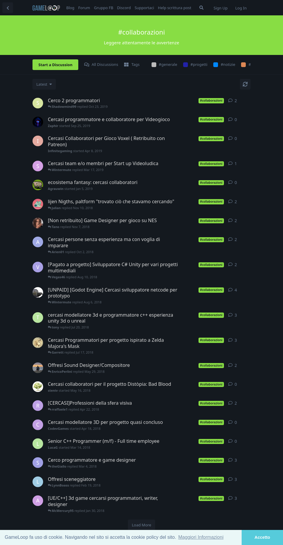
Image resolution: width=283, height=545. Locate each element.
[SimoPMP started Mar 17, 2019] (37, 166)
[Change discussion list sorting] (44, 84)
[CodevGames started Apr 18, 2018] (37, 424)
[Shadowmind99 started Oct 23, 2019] (37, 103)
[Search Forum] (201, 7)
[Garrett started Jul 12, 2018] (37, 342)
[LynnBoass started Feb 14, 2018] (37, 481)
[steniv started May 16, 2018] (37, 386)
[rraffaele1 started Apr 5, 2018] (37, 405)
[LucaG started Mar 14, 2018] (37, 443)
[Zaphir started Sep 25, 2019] (37, 122)
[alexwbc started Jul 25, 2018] (37, 292)
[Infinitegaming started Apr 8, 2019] (37, 141)
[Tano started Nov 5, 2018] (37, 223)
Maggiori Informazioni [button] (201, 537)
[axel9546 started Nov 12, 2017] (37, 500)
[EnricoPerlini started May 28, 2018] (37, 367)
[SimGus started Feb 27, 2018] (37, 462)
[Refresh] (245, 84)
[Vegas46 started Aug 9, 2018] (37, 267)
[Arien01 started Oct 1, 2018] (37, 242)
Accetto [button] (262, 537)
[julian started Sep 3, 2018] (37, 204)
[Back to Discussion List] (7, 7)
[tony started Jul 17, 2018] (37, 317)
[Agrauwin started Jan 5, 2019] (37, 185)
